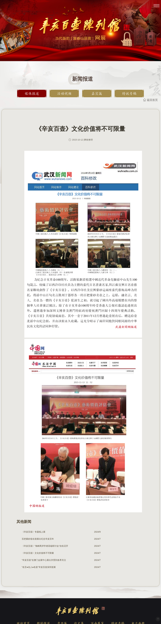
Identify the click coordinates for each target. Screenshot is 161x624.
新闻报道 (43, 602)
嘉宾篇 (94, 93)
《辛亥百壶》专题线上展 (33, 532)
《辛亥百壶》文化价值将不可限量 (103, 539)
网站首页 (23, 602)
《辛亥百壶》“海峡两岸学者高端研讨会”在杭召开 (40, 539)
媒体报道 (37, 93)
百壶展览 (97, 602)
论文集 (79, 602)
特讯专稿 (123, 93)
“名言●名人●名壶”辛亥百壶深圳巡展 (104, 546)
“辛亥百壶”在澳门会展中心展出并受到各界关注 (40, 546)
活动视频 (66, 93)
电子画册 (138, 602)
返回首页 (152, 100)
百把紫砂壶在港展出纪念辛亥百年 (103, 532)
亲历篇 (62, 602)
